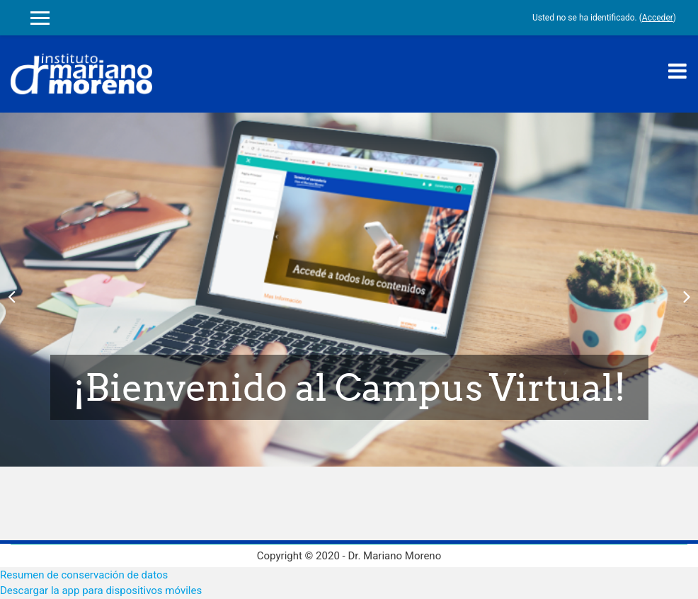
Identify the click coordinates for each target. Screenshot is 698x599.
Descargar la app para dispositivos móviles (101, 590)
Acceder (657, 18)
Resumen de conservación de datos (84, 575)
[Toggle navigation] (677, 71)
